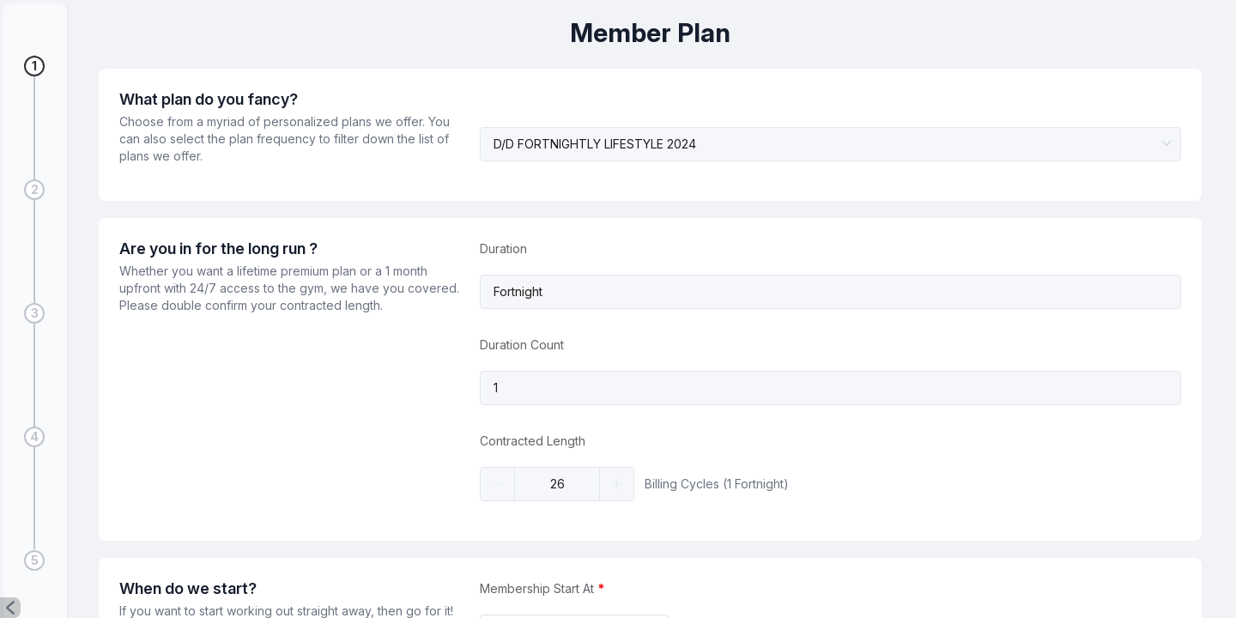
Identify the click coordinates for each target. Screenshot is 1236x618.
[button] (10, 607)
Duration (503, 248)
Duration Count (522, 344)
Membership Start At (537, 588)
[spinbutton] (557, 484)
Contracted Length (532, 440)
